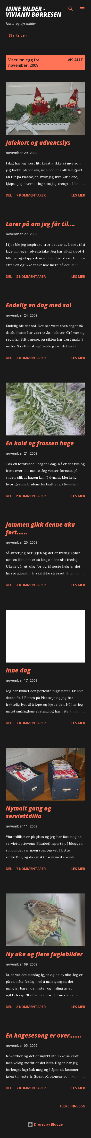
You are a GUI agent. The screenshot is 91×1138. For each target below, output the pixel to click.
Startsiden (18, 35)
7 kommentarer (31, 195)
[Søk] (71, 9)
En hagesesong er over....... (43, 1035)
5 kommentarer (31, 276)
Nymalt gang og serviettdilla (28, 812)
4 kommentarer (31, 584)
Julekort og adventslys (38, 143)
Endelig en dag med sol (38, 305)
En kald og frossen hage (40, 443)
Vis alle (75, 60)
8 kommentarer (31, 1006)
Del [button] (9, 195)
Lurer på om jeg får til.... (40, 224)
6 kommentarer (31, 495)
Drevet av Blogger (45, 1124)
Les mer (78, 195)
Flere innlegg (72, 1106)
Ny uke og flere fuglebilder (44, 954)
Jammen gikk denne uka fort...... (40, 528)
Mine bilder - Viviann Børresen (33, 11)
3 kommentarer (31, 357)
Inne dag (18, 670)
